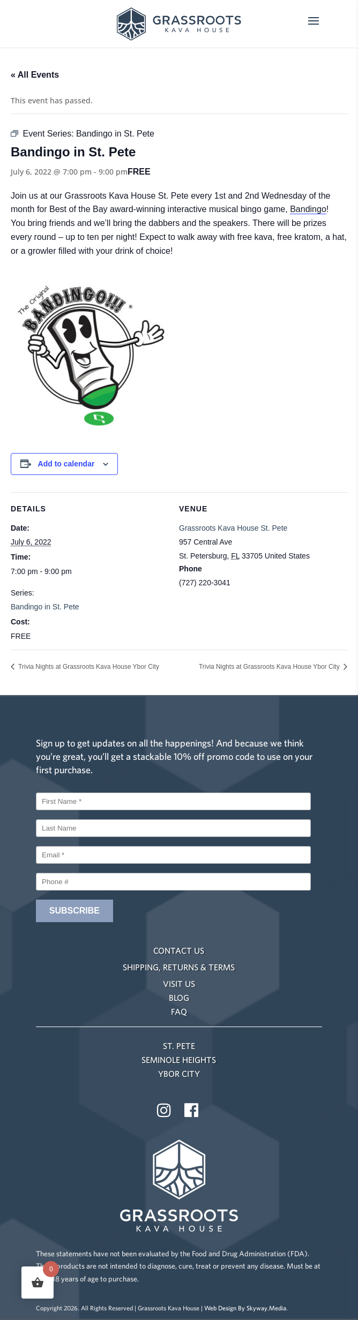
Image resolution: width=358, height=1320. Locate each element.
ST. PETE (179, 1046)
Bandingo (308, 209)
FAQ (179, 1011)
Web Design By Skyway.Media (245, 1307)
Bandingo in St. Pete (45, 606)
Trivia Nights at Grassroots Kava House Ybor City (88, 666)
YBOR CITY (179, 1073)
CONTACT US (178, 950)
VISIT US (179, 984)
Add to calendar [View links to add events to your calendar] (66, 463)
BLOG (179, 997)
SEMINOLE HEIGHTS (178, 1060)
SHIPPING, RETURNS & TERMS (179, 967)
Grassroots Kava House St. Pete (233, 528)
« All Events (35, 74)
